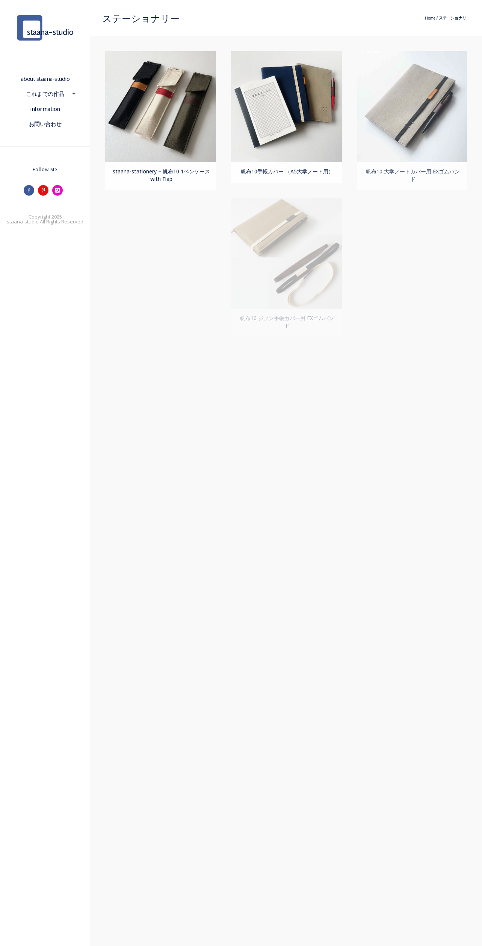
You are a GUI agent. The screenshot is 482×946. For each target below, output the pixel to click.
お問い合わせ (45, 124)
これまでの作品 (45, 93)
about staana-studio (45, 78)
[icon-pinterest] (45, 190)
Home (430, 17)
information (45, 108)
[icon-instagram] (59, 190)
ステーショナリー (454, 17)
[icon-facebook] (31, 190)
